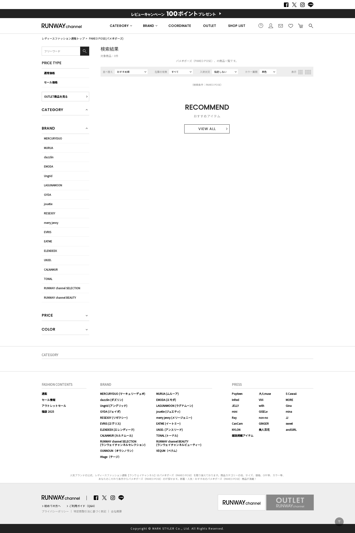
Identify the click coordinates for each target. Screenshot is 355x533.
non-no (263, 417)
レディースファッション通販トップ (63, 38)
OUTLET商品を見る (56, 96)
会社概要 (116, 511)
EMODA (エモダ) (166, 400)
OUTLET (209, 26)
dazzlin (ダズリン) (111, 400)
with (261, 405)
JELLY (235, 405)
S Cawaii (291, 394)
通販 (44, 394)
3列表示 (300, 72)
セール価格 (51, 82)
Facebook (286, 4)
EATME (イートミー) (168, 423)
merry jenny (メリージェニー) (174, 417)
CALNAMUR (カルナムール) (116, 435)
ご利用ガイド (261, 25)
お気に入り (290, 25)
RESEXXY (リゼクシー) (113, 417)
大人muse (265, 394)
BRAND (148, 26)
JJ (287, 417)
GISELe (263, 411)
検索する (310, 25)
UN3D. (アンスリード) (169, 429)
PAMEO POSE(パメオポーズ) (106, 38)
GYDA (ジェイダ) (110, 411)
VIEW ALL (207, 128)
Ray (234, 417)
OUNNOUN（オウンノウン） (117, 450)
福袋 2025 (48, 411)
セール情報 (48, 400)
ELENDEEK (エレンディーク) (117, 429)
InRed (235, 400)
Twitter (294, 4)
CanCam (237, 423)
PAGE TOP (339, 521)
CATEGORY (119, 26)
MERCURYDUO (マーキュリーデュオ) (122, 394)
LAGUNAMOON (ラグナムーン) (174, 405)
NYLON (236, 429)
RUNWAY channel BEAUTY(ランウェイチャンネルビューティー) (178, 442)
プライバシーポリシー (55, 511)
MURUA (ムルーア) (167, 394)
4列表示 (308, 72)
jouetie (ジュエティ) (168, 411)
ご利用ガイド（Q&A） (82, 506)
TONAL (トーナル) (167, 435)
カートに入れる (300, 25)
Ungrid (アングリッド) (113, 405)
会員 (270, 25)
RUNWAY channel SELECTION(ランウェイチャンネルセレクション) (122, 442)
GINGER (264, 423)
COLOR (48, 330)
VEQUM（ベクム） (167, 450)
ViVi (261, 400)
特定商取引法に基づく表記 (90, 511)
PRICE (47, 316)
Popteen (237, 394)
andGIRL (291, 429)
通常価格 (49, 73)
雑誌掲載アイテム (242, 435)
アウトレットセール (54, 405)
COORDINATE (179, 26)
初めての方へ (52, 506)
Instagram (302, 4)
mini (234, 411)
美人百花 (264, 429)
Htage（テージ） (110, 457)
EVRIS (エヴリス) (110, 423)
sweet (289, 423)
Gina (289, 405)
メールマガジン (280, 25)
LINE (310, 4)
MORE (289, 400)
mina (289, 411)
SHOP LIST (236, 26)
